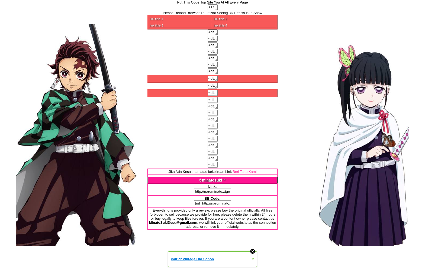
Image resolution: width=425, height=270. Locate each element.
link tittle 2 (220, 19)
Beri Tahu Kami (245, 189)
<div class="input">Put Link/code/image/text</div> (212, 160)
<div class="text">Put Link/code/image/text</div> (212, 63)
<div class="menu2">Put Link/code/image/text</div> (212, 124)
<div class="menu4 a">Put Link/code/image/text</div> (212, 182)
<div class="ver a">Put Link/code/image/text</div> (212, 109)
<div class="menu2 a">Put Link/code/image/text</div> (212, 167)
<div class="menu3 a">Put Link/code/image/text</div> (212, 175)
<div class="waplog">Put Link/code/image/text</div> (212, 146)
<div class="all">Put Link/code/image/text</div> (212, 41)
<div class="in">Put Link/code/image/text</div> (212, 55)
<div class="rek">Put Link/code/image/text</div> (212, 70)
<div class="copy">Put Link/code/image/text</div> (212, 85)
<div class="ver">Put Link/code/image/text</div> (212, 93)
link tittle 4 (220, 26)
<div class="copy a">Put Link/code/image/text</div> (212, 101)
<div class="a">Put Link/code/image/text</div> (212, 153)
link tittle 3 (156, 26)
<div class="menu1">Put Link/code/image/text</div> (212, 116)
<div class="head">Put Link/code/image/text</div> (212, 48)
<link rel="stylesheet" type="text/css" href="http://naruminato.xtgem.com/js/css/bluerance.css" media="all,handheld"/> (212, 7)
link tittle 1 (156, 19)
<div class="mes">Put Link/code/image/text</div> (212, 77)
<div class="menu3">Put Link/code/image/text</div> (212, 131)
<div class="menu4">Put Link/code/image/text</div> (212, 138)
